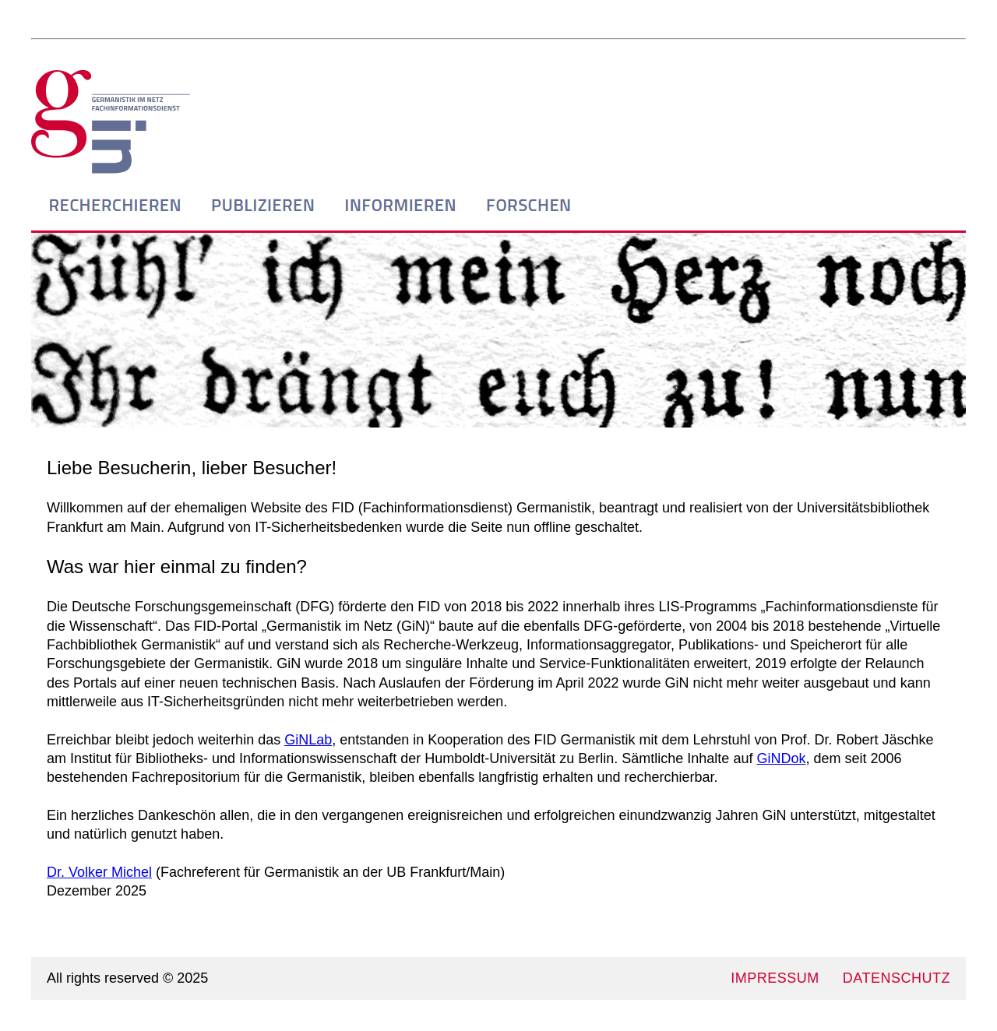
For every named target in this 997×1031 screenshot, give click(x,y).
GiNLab (308, 740)
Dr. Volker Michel (99, 872)
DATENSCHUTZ (896, 978)
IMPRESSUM (775, 978)
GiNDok (780, 758)
